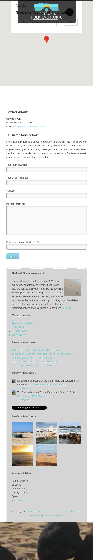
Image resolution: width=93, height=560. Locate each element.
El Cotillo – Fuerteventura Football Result (33, 365)
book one (66, 308)
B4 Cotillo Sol (19, 331)
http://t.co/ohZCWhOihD (38, 384)
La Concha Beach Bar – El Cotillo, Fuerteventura (37, 361)
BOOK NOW (18, 334)
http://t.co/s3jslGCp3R (28, 396)
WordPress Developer (54, 515)
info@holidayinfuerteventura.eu (29, 126)
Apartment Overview (22, 323)
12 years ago (24, 388)
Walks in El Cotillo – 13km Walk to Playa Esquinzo (37, 350)
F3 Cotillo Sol (19, 327)
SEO (40, 515)
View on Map (20, 500)
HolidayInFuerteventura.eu (39, 512)
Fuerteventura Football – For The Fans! (32, 357)
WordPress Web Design (62, 512)
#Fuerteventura (59, 384)
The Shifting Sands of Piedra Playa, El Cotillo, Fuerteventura (43, 354)
